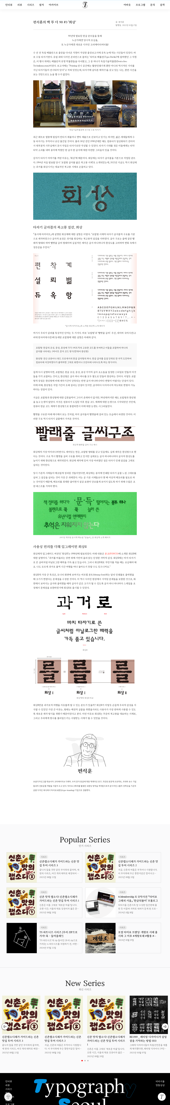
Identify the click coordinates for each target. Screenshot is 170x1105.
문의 (152, 4)
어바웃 (127, 4)
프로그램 (140, 4)
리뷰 (19, 5)
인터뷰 (8, 5)
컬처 (41, 5)
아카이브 (53, 5)
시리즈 (30, 5)
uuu (94, 798)
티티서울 (160, 1081)
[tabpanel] (21, 1025)
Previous (5, 1026)
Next (165, 1026)
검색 (162, 4)
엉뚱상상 (160, 1085)
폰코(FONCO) (111, 553)
